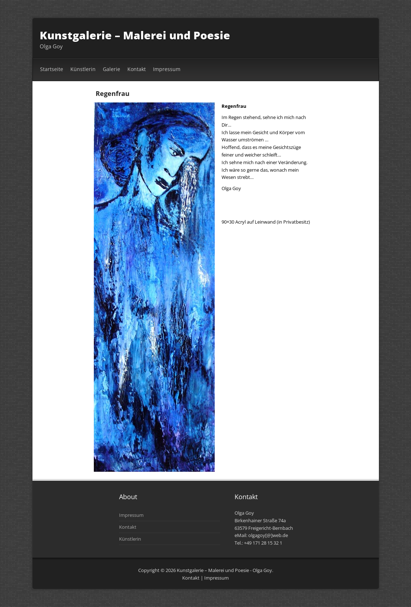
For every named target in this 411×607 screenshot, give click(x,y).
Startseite (51, 69)
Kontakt (136, 69)
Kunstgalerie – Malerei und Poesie (135, 35)
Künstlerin (83, 69)
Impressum (166, 69)
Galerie (111, 69)
